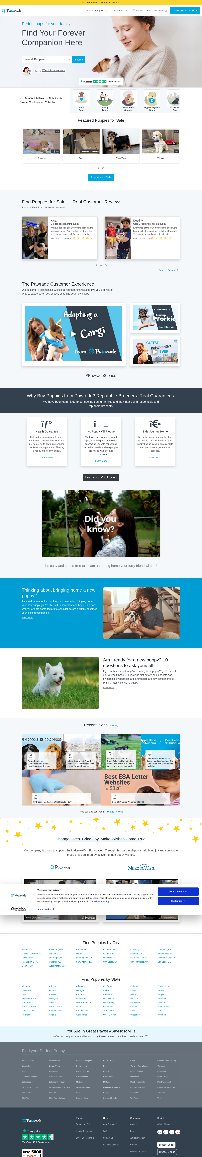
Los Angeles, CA (84, 959)
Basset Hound (109, 1062)
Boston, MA (81, 951)
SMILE (123, 2)
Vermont (26, 1016)
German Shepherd (29, 1078)
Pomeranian (27, 1094)
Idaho (106, 992)
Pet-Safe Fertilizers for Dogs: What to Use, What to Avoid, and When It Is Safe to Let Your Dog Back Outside (121, 764)
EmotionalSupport (128, 101)
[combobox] (46, 59)
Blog (149, 10)
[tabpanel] (41, 149)
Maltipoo (106, 1084)
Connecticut (163, 988)
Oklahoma (108, 1008)
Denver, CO (54, 955)
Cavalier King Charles (139, 1068)
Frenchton (161, 1073)
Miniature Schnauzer (111, 1089)
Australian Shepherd (84, 1062)
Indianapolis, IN (164, 955)
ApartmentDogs (175, 101)
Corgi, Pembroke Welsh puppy (149, 226)
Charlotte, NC (109, 951)
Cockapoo (53, 1073)
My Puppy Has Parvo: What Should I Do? (52, 804)
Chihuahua (26, 1073)
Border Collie (54, 1068)
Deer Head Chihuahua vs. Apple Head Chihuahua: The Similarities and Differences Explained (160, 764)
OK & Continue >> (178, 1134)
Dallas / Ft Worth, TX (32, 955)
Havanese (134, 1078)
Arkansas (80, 988)
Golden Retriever (56, 1078)
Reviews (161, 10)
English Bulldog (109, 1073)
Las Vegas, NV (56, 959)
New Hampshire (83, 1004)
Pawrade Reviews (114, 813)
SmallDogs (81, 101)
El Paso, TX (109, 955)
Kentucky (80, 996)
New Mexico (136, 1004)
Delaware (26, 992)
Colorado (134, 988)
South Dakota (82, 1012)
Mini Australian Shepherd (59, 1089)
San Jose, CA (164, 963)
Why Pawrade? (110, 1126)
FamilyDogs (105, 101)
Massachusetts (29, 1000)
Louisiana (107, 996)
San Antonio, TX (84, 963)
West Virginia (109, 1016)
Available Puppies (97, 10)
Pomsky (52, 1094)
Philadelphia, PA (30, 963)
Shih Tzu (25, 1100)
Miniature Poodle (83, 1089)
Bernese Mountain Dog (166, 1062)
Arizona (52, 988)
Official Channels (164, 1126)
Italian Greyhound (164, 1078)
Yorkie (159, 1100)
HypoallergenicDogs (152, 101)
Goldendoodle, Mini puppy (65, 226)
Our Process (121, 10)
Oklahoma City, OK (166, 959)
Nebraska (26, 1004)
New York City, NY (139, 959)
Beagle (133, 1062)
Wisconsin (135, 1016)
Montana (161, 1000)
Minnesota (81, 1000)
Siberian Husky (82, 1100)
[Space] (31, 1121)
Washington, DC (57, 967)
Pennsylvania (163, 1008)
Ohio (78, 1008)
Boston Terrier (82, 1068)
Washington (81, 1016)
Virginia (52, 1016)
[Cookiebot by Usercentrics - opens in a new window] (18, 1151)
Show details (44, 1151)
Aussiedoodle (54, 1062)
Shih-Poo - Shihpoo (57, 1100)
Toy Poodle (135, 1100)
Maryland (161, 996)
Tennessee (108, 1012)
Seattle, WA (27, 967)
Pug (77, 1094)
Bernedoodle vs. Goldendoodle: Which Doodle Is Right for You (39, 765)
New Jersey (108, 1004)
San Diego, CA (110, 963)
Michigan (53, 1000)
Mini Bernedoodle (137, 1084)
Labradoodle (27, 1084)
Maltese (79, 1084)
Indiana (160, 992)
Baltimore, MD (56, 951)
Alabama (26, 988)
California (107, 988)
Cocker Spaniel (82, 1073)
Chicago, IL (135, 951)
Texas (133, 1012)
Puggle (106, 1094)
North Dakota (55, 1008)
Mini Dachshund (164, 1084)
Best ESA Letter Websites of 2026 (128, 804)
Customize (178, 1143)
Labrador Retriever (57, 1084)
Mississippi (108, 1000)
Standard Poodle (110, 1100)
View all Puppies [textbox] (34, 59)
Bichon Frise (27, 1068)
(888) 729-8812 (189, 10)
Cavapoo (161, 1068)
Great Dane (108, 1078)
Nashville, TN (109, 959)
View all (113, 727)
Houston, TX (136, 955)
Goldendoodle (82, 1078)
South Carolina (56, 1012)
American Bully (28, 1062)
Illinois (133, 992)
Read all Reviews (167, 272)
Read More (27, 619)
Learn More (47, 459)
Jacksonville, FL (29, 959)
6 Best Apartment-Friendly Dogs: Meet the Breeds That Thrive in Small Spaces (80, 765)
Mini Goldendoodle (30, 1089)
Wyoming (161, 1016)
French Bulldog (136, 1073)
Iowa (24, 996)
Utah (159, 1012)
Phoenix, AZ (55, 963)
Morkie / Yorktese (137, 1089)
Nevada (52, 1004)
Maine (133, 996)
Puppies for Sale (101, 179)
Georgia (80, 992)
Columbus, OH (164, 951)
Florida (52, 992)
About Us (134, 1126)
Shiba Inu (161, 1094)
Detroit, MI (81, 955)
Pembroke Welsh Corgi (166, 1089)
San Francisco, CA (139, 963)
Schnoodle (134, 1094)
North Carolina (29, 1008)
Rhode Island (28, 1012)
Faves (138, 10)
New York (161, 1004)
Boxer (105, 1068)
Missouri (134, 1000)
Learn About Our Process (101, 479)
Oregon (134, 1008)
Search (79, 59)
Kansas (52, 996)
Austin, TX (27, 951)
